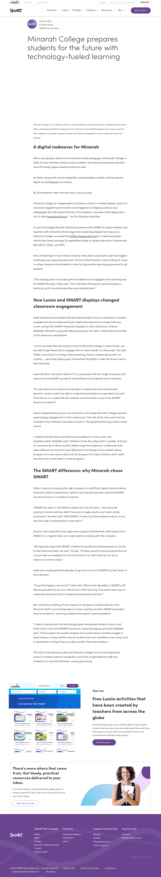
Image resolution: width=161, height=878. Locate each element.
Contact (128, 2)
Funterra (126, 834)
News (36, 838)
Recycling (50, 872)
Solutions (91, 10)
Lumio (65, 10)
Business (28, 2)
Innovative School (57, 217)
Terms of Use (69, 868)
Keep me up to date (26, 804)
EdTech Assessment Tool (83, 236)
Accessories (68, 838)
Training (77, 10)
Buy (121, 10)
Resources (107, 10)
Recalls (96, 838)
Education (14, 2)
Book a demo (141, 10)
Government (42, 2)
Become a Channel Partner (46, 845)
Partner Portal (40, 852)
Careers (120, 2)
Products (52, 10)
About (112, 2)
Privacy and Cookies (89, 868)
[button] (135, 2)
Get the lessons (103, 743)
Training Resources (102, 842)
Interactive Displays (72, 834)
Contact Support (100, 846)
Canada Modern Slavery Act (25, 872)
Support (102, 2)
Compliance (110, 868)
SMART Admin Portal (131, 838)
